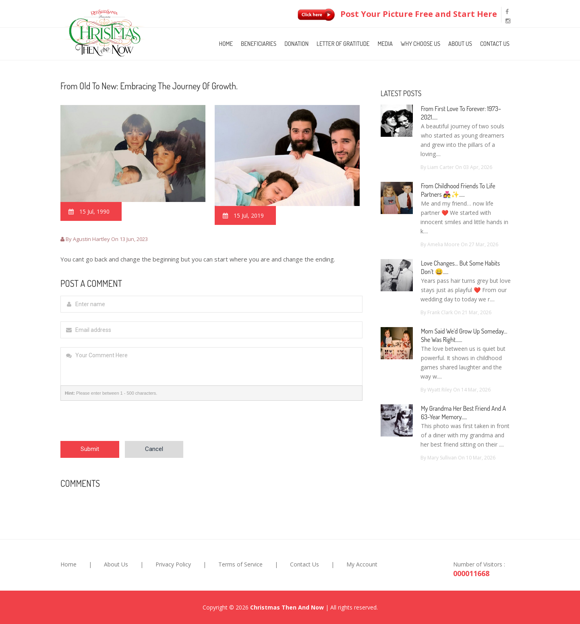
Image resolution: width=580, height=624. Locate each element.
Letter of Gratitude (343, 43)
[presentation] (121, 425)
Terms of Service (240, 564)
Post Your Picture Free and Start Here (395, 13)
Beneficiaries (258, 43)
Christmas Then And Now (287, 607)
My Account (361, 564)
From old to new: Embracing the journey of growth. (149, 85)
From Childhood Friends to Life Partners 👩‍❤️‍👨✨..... (458, 190)
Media (384, 43)
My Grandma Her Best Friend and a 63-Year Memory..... (463, 412)
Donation (296, 43)
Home (226, 43)
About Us (460, 43)
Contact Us (495, 43)
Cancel (154, 449)
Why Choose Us (420, 43)
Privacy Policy (173, 564)
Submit (90, 449)
